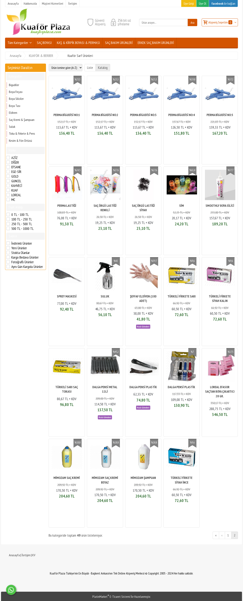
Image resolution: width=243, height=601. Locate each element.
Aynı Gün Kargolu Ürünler (27, 267)
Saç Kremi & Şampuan (21, 120)
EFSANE (16, 167)
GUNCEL (16, 181)
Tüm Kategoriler (17, 42)
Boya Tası (14, 106)
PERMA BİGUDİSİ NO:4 (181, 115)
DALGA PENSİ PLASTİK (143, 387)
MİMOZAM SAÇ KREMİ (66, 478)
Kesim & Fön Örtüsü (20, 141)
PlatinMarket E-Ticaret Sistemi (111, 597)
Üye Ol (202, 3)
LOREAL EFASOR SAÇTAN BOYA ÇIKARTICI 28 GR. (219, 391)
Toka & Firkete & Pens (22, 133)
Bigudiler (14, 85)
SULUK (105, 296)
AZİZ (14, 158)
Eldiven (13, 113)
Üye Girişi (189, 3)
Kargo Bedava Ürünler (25, 257)
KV (33, 555)
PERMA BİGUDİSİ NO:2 (105, 115)
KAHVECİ (16, 186)
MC (13, 200)
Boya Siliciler (16, 99)
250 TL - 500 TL (21, 224)
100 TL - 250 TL (21, 219)
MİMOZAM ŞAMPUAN (143, 478)
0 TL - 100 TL (20, 215)
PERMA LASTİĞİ (66, 206)
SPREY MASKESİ (67, 296)
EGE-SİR (16, 172)
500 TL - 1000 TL (22, 229)
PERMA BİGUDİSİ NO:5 (220, 115)
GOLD (14, 176)
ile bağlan (223, 3)
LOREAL (16, 195)
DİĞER (15, 162)
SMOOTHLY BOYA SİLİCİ (220, 206)
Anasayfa (14, 555)
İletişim (26, 555)
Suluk (12, 127)
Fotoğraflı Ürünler (22, 262)
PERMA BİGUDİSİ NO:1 (66, 115)
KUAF (14, 190)
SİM (181, 206)
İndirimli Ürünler (21, 243)
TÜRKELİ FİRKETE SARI (181, 296)
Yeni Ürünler (19, 248)
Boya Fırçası (15, 92)
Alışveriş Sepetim (220, 22)
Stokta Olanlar (20, 253)
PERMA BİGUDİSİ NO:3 (143, 115)
